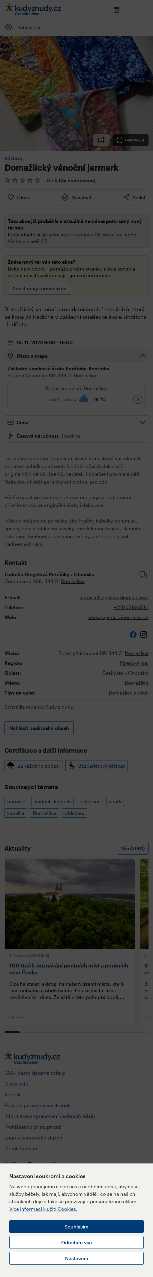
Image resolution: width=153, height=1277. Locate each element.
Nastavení (76, 1258)
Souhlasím (76, 1226)
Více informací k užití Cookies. (43, 1209)
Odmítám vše (76, 1242)
